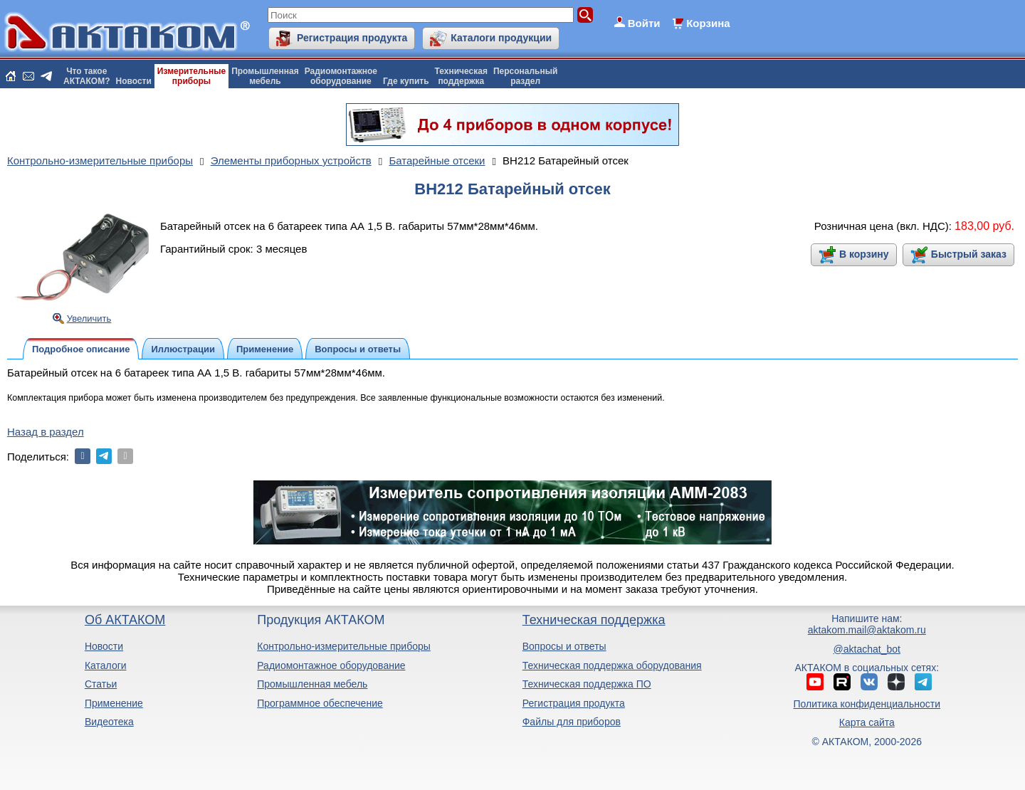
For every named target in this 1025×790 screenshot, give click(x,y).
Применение (114, 703)
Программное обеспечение (320, 703)
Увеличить (89, 318)
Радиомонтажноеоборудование (341, 76)
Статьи (101, 684)
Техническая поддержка (594, 620)
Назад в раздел (45, 432)
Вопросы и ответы (564, 646)
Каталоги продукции (501, 37)
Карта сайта (867, 722)
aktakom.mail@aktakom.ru (867, 630)
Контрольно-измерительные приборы (344, 646)
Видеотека (109, 721)
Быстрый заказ (968, 254)
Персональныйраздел (525, 76)
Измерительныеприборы (191, 76)
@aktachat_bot (867, 649)
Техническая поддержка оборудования (612, 665)
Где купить (406, 81)
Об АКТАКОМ (125, 620)
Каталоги (106, 665)
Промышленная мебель (312, 684)
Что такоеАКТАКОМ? (86, 76)
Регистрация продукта (352, 37)
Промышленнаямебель (265, 76)
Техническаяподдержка (461, 76)
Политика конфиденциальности (867, 704)
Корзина (708, 23)
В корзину (864, 254)
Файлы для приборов (571, 721)
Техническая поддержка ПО (586, 684)
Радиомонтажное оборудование (331, 665)
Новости (134, 81)
